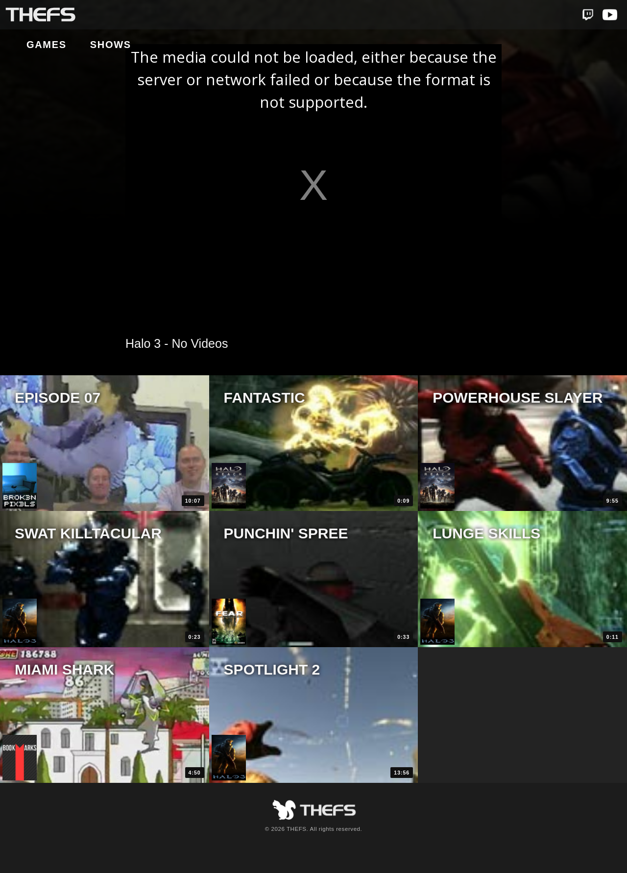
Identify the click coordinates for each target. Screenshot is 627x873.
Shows (184, 15)
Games (120, 15)
